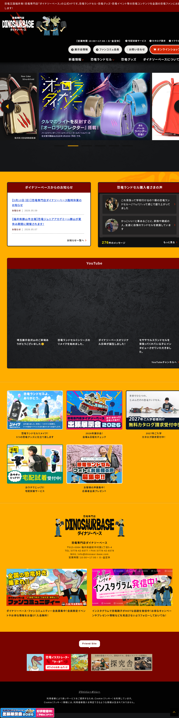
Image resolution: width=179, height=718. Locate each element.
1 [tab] (56, 147)
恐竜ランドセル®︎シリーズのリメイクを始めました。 (74, 342)
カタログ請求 (157, 41)
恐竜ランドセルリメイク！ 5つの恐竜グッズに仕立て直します (35, 435)
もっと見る (169, 242)
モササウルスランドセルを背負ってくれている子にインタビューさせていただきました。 (155, 346)
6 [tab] (124, 147)
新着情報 (76, 59)
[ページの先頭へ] (174, 712)
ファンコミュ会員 (107, 49)
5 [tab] (110, 147)
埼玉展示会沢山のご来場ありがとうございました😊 (33, 342)
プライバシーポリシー (89, 692)
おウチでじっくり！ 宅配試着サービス (35, 489)
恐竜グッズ (129, 59)
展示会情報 (79, 49)
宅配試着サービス (135, 41)
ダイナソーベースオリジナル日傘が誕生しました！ (113, 342)
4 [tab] (97, 147)
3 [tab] (83, 147)
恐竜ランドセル (102, 59)
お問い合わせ (136, 49)
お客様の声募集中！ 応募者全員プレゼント (94, 489)
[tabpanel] (94, 106)
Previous (8, 107)
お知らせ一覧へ (75, 240)
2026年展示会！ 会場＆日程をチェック (94, 435)
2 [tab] (69, 147)
